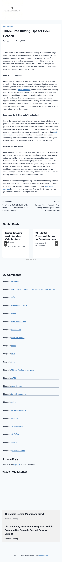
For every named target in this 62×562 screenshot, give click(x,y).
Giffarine (14, 418)
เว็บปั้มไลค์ (15, 434)
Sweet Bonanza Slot (18, 394)
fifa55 (13, 313)
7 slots (13, 362)
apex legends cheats (19, 305)
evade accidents (24, 90)
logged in (16, 465)
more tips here (16, 386)
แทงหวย (14, 442)
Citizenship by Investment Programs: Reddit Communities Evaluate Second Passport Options (29, 530)
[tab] (26, 259)
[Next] (56, 243)
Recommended (8, 27)
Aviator (14, 402)
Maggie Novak (9, 41)
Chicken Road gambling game (22, 370)
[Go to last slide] (5, 243)
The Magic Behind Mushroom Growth (25, 514)
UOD (13, 354)
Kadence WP (43, 556)
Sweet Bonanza (17, 426)
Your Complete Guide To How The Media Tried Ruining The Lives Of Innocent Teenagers (15, 205)
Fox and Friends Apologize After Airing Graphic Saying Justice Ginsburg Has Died (46, 205)
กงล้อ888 (14, 297)
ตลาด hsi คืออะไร (17, 338)
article (13, 346)
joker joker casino (18, 451)
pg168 (13, 378)
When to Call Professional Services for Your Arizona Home (46, 236)
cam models (16, 330)
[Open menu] (58, 10)
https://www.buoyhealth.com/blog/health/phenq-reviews (33, 289)
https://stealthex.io (18, 322)
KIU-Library (15, 281)
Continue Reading (11, 519)
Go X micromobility (18, 410)
